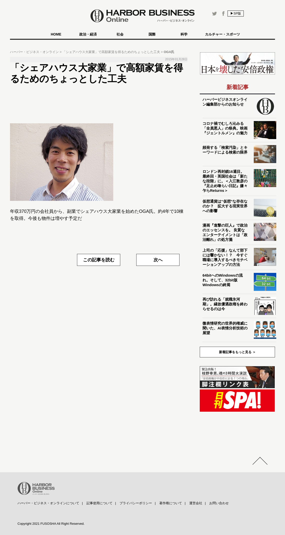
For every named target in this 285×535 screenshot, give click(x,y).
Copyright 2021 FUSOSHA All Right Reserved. (51, 523)
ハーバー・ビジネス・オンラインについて (48, 503)
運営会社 (195, 503)
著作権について (170, 503)
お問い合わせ (219, 503)
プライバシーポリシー (136, 503)
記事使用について (99, 503)
